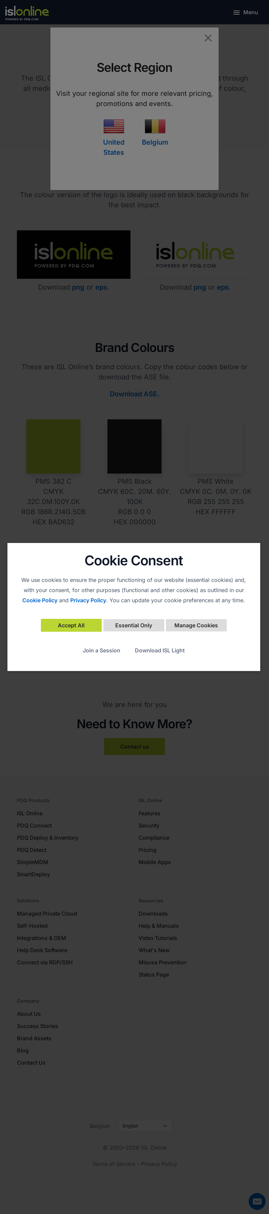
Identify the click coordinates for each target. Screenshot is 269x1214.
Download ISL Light (160, 650)
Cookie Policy (39, 600)
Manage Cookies (196, 625)
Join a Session (101, 650)
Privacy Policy (88, 600)
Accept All (71, 625)
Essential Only (133, 625)
